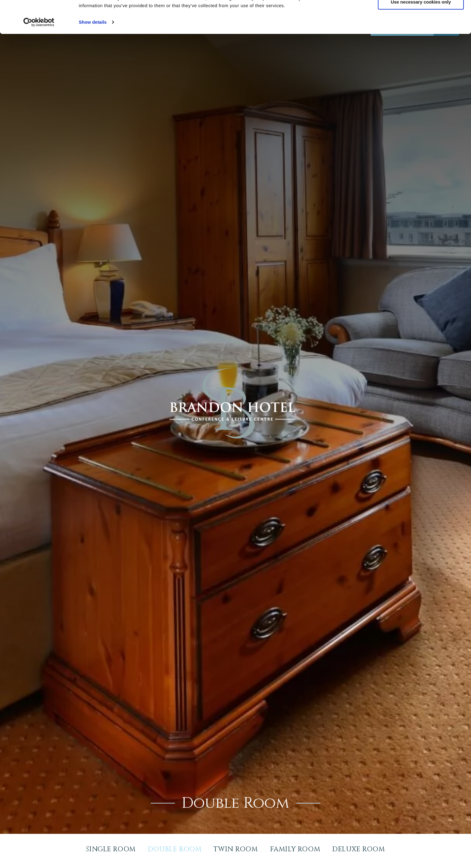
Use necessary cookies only (421, 32)
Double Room (175, 849)
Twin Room (236, 849)
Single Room (111, 849)
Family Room (295, 849)
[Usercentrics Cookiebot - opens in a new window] (39, 52)
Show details (93, 52)
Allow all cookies (421, 14)
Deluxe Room (358, 849)
